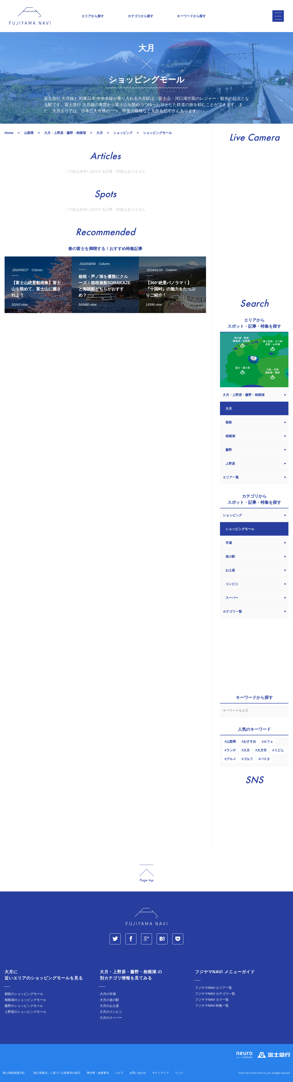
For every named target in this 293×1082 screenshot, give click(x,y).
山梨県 (231, 741)
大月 (246, 750)
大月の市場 (108, 993)
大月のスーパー (111, 1017)
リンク (179, 1072)
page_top (146, 873)
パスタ (265, 759)
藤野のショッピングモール (24, 1005)
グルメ (231, 759)
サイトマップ (160, 1072)
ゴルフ (248, 759)
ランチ (231, 750)
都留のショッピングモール (24, 993)
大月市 (262, 750)
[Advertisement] (105, 359)
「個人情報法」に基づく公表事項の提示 (55, 1072)
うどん (279, 750)
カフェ (268, 741)
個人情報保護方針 (14, 1072)
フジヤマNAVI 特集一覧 (212, 1005)
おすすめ (249, 741)
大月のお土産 (109, 1005)
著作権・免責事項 (98, 1072)
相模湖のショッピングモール (25, 999)
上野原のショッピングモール (25, 1011)
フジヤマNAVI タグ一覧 (212, 999)
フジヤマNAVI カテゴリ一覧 (215, 993)
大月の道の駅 (109, 999)
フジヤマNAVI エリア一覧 (213, 987)
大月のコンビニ (111, 1011)
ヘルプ (119, 1072)
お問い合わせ (137, 1072)
